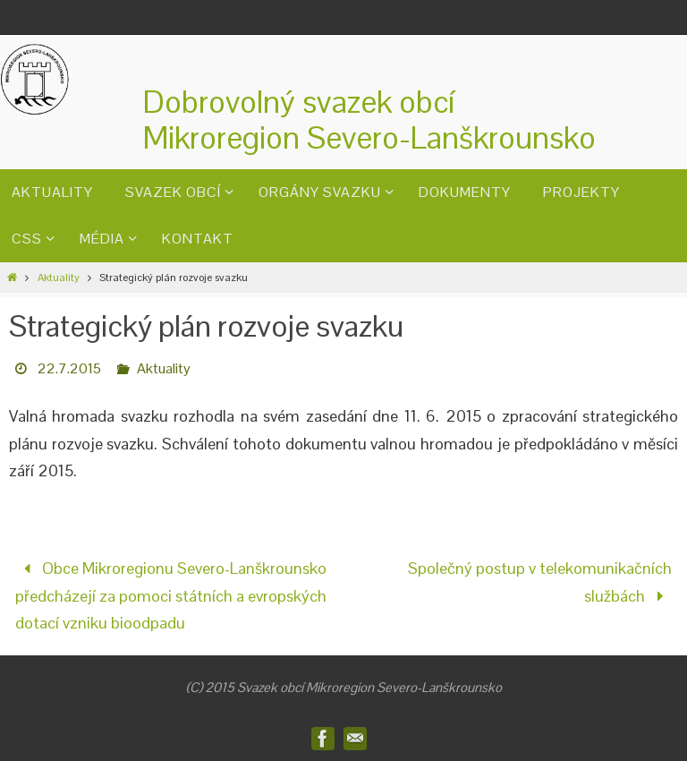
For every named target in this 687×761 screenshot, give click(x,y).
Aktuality (59, 277)
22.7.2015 (69, 368)
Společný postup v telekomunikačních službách (540, 582)
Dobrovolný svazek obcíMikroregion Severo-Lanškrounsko (369, 119)
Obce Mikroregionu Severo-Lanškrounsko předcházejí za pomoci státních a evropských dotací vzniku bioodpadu (171, 595)
